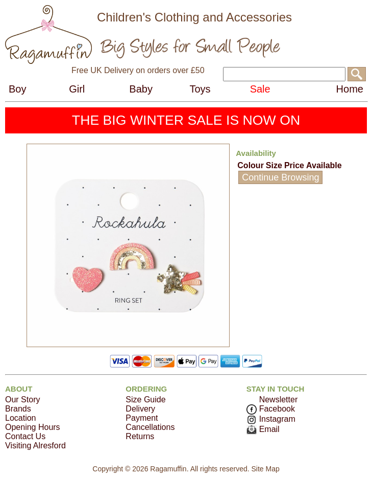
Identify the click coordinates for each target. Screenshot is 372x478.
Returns (140, 436)
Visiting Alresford (35, 445)
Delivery (140, 408)
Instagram (270, 419)
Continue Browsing (280, 177)
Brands (18, 408)
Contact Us (25, 436)
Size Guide (145, 399)
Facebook (270, 408)
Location (20, 418)
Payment (142, 418)
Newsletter (278, 399)
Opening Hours (32, 427)
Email (263, 429)
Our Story (22, 399)
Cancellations (150, 427)
